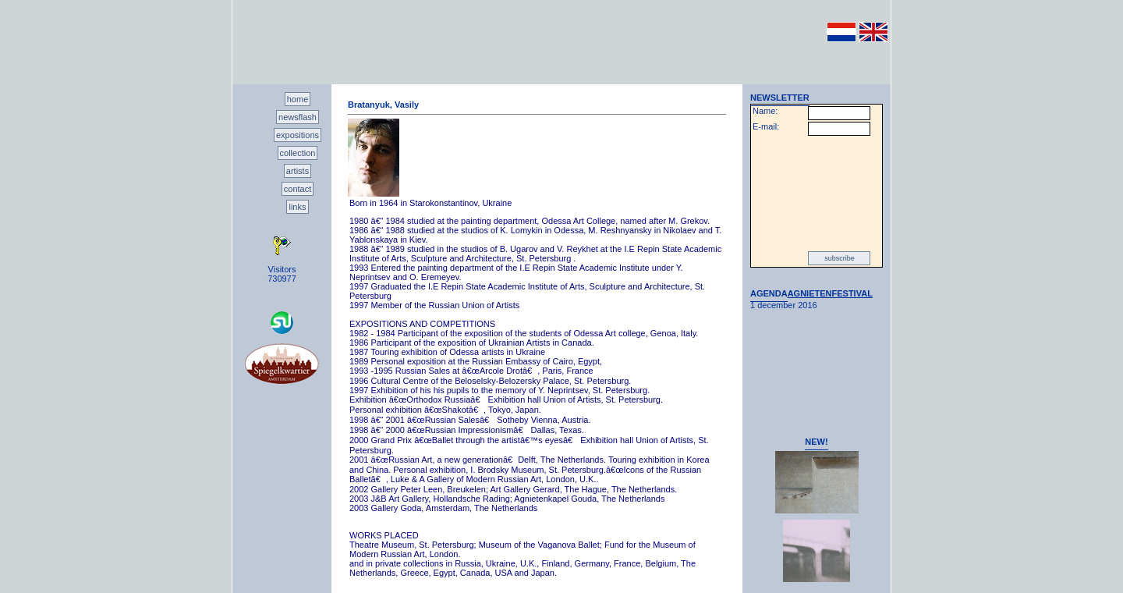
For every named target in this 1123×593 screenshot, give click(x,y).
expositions (297, 135)
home (298, 99)
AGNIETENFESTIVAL (830, 293)
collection (298, 153)
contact (297, 189)
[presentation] (816, 193)
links (297, 206)
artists (297, 171)
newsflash (297, 117)
